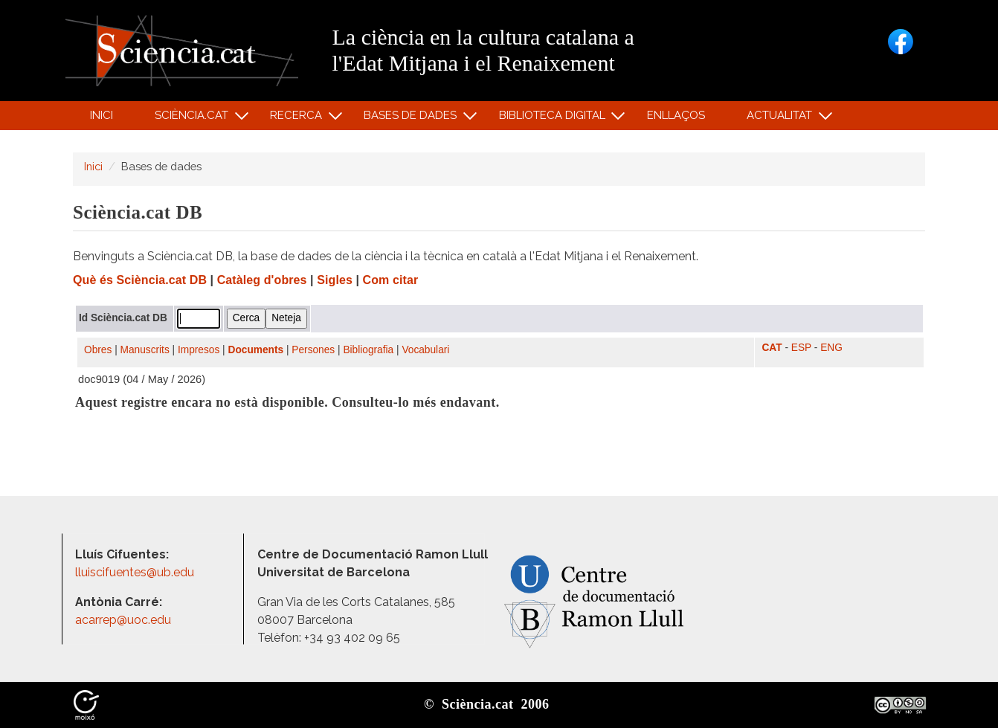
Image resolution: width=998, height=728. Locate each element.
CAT (772, 347)
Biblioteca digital (554, 118)
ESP (801, 347)
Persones (313, 349)
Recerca (299, 118)
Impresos (198, 349)
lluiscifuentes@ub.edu (136, 572)
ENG (831, 347)
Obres (98, 349)
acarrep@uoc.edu (123, 620)
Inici (101, 115)
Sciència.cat (193, 118)
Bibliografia (368, 349)
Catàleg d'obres (262, 280)
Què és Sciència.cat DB (140, 280)
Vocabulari (425, 349)
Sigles (334, 280)
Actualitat (782, 118)
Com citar (391, 280)
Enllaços (676, 115)
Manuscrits (145, 349)
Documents (256, 349)
